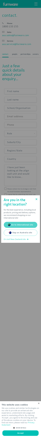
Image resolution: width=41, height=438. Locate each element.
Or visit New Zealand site (16, 239)
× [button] (38, 403)
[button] (20, 428)
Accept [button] (20, 433)
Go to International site (20, 225)
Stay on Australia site (20, 232)
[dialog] (20, 419)
